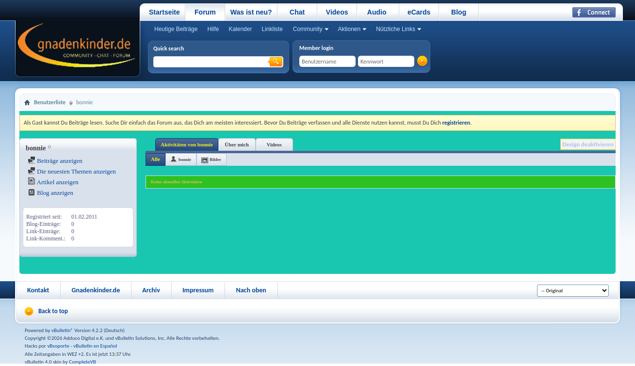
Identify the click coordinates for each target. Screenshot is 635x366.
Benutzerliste (49, 102)
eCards (418, 12)
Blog (458, 12)
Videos (337, 12)
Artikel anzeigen (53, 182)
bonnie (185, 159)
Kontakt (38, 290)
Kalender (240, 29)
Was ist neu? (251, 12)
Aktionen (349, 29)
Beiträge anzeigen (55, 160)
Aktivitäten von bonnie (187, 144)
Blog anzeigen (50, 192)
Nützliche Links (395, 29)
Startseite (164, 12)
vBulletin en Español (95, 346)
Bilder (215, 159)
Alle (155, 159)
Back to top (53, 311)
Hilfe (213, 29)
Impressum (198, 290)
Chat (297, 12)
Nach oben (251, 290)
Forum (205, 12)
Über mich (237, 144)
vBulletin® (62, 330)
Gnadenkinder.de (95, 290)
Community (308, 29)
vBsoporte (58, 346)
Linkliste (271, 29)
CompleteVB (82, 362)
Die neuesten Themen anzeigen (72, 171)
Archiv (151, 290)
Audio (377, 12)
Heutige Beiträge (175, 29)
